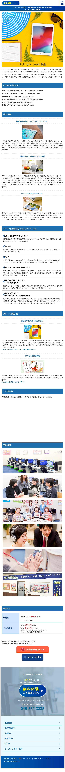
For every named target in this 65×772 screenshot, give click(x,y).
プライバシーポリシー (25, 759)
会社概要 (6, 759)
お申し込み (11, 3)
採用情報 (14, 759)
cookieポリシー (48, 759)
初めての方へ (10, 728)
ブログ (7, 743)
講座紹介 (8, 733)
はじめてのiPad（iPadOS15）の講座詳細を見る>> (18, 349)
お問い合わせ (37, 759)
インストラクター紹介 (14, 748)
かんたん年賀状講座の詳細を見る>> (13, 382)
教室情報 (8, 722)
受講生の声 (9, 738)
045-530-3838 (32, 708)
